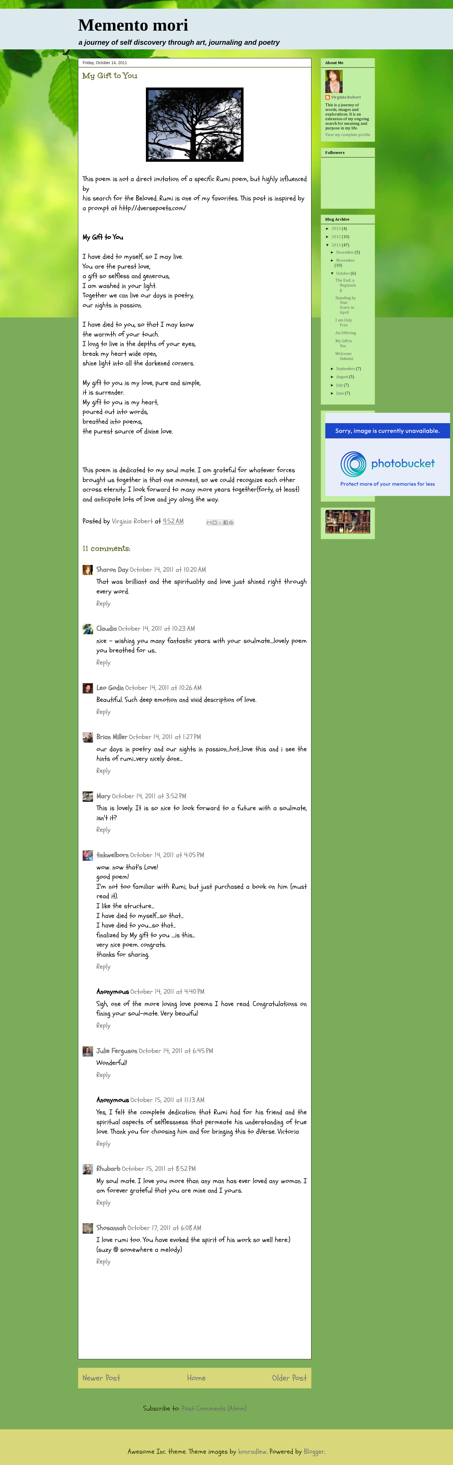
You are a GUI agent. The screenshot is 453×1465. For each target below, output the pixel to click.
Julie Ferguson (116, 1051)
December (345, 252)
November (345, 261)
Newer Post (101, 1378)
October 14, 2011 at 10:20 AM (168, 570)
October (343, 274)
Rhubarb (108, 1169)
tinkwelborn (112, 855)
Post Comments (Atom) (214, 1408)
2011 (337, 245)
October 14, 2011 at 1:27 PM (165, 737)
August (342, 377)
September (346, 369)
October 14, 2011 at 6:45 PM (176, 1051)
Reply (103, 603)
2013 (337, 229)
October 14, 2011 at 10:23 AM (156, 628)
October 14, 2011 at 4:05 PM (167, 855)
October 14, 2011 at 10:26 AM (163, 688)
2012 (337, 237)
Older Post (289, 1378)
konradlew (252, 1451)
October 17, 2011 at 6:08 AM (164, 1228)
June (340, 393)
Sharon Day (112, 570)
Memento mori (133, 24)
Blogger (314, 1451)
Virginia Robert (346, 97)
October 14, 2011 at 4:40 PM (168, 992)
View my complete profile (347, 135)
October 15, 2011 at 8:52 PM (159, 1169)
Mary (103, 796)
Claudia (106, 628)
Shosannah (111, 1228)
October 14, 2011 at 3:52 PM (149, 796)
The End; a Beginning (345, 285)
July (340, 385)
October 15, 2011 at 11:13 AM (168, 1100)
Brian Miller (111, 737)
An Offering (345, 333)
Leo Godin (110, 688)
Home (196, 1378)
